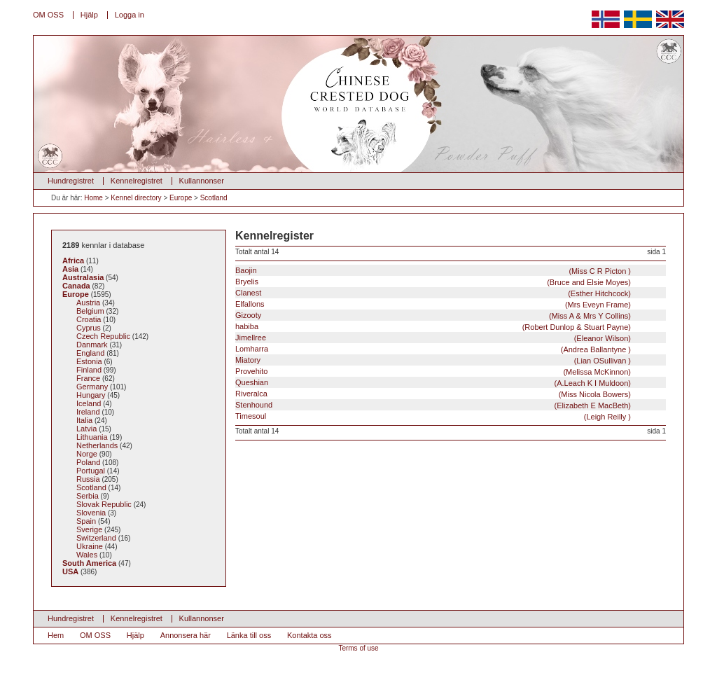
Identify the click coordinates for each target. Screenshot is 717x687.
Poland (88, 462)
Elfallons (433, 304)
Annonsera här (185, 635)
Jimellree (433, 338)
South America (89, 563)
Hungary (91, 395)
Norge (86, 454)
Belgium (90, 311)
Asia (70, 269)
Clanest (433, 293)
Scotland (214, 198)
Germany (92, 386)
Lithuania (92, 437)
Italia (84, 420)
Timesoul (433, 416)
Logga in (129, 15)
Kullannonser (201, 180)
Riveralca (433, 394)
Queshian (433, 382)
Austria (88, 302)
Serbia (87, 496)
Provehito (433, 371)
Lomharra (433, 349)
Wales (86, 554)
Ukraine (89, 546)
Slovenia (91, 512)
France (88, 378)
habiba (433, 326)
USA (70, 571)
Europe (180, 198)
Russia (88, 479)
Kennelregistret (136, 180)
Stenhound (433, 405)
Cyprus (88, 328)
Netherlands (97, 445)
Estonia (89, 361)
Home (93, 198)
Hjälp (89, 15)
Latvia (86, 428)
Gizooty (433, 315)
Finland (89, 370)
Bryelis (433, 282)
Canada (76, 286)
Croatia (88, 319)
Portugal (90, 470)
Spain (86, 521)
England (90, 353)
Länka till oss (249, 635)
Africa (73, 260)
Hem (56, 635)
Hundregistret (71, 180)
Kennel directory (136, 198)
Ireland (88, 412)
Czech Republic (103, 336)
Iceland (88, 403)
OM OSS (48, 15)
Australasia (83, 277)
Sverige (89, 529)
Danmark (92, 344)
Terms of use (358, 648)
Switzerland (96, 538)
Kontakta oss (309, 635)
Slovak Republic (104, 504)
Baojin (433, 270)
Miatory (433, 360)
